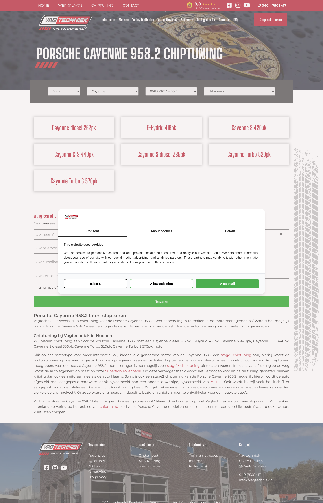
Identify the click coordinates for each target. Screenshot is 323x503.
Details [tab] (230, 231)
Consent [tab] (92, 231)
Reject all (95, 284)
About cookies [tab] (161, 231)
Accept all (227, 284)
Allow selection (161, 284)
